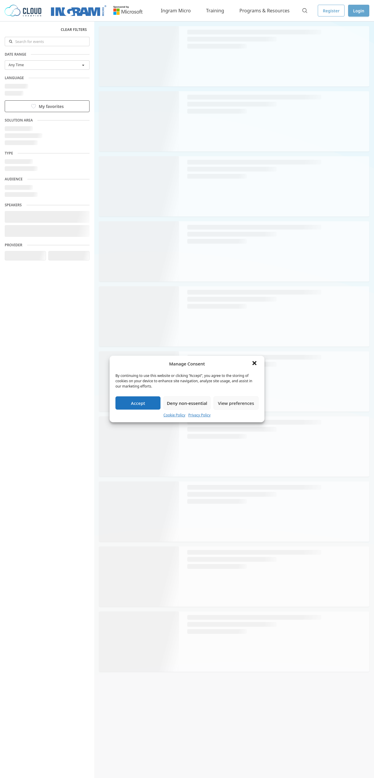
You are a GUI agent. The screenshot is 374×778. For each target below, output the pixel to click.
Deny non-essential (187, 403)
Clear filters (74, 29)
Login (358, 11)
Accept (138, 403)
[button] (255, 363)
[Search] (305, 10)
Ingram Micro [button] (176, 10)
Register (331, 11)
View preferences (236, 403)
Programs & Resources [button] (264, 10)
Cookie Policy (174, 415)
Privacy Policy (199, 415)
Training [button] (215, 10)
